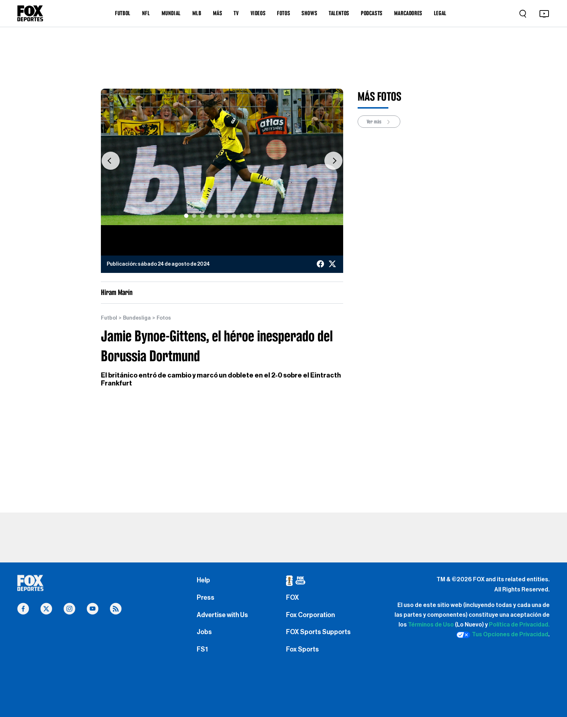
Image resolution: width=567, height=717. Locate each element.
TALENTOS (339, 13)
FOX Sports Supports (318, 632)
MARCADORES (408, 13)
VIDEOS (258, 13)
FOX (292, 597)
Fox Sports (302, 649)
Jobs (204, 632)
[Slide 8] (242, 216)
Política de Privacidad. (519, 625)
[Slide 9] (250, 216)
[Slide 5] (218, 216)
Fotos (164, 318)
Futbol (109, 318)
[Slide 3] (202, 216)
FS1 (202, 649)
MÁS (217, 13)
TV (236, 13)
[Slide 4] (210, 216)
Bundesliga (137, 318)
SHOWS (309, 13)
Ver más (379, 122)
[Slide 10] (258, 216)
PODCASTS (372, 13)
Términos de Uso (431, 625)
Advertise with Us (222, 615)
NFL (146, 13)
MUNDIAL (171, 13)
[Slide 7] (234, 216)
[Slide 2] (194, 216)
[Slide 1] (186, 216)
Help (203, 580)
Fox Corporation (310, 615)
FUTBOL (123, 13)
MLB (196, 13)
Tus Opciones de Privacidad (502, 635)
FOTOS (283, 13)
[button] (110, 160)
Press (205, 597)
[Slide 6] (226, 216)
